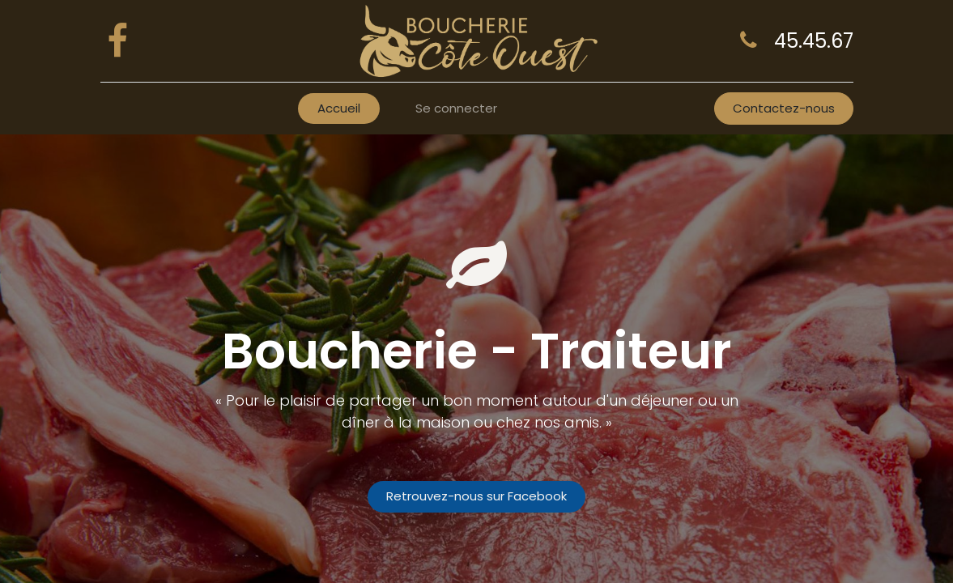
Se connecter (456, 108)
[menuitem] (339, 109)
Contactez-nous (784, 108)
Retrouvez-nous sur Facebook (476, 495)
